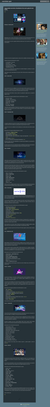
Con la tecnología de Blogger (25, 404)
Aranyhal (9, 295)
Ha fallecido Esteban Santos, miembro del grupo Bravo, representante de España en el (42, 31)
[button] (4, 11)
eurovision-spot (6, 1)
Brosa (24, 139)
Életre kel (25, 296)
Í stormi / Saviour (15, 134)
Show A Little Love (12, 217)
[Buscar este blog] (45, 1)
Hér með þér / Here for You (11, 133)
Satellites (11, 290)
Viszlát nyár (9, 289)
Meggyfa (12, 293)
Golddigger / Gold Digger (14, 132)
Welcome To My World (12, 208)
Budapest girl (12, 294)
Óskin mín (12, 138)
